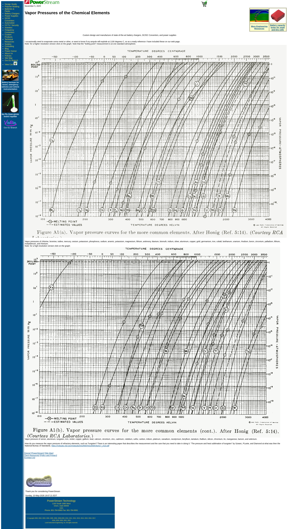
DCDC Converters (9, 19)
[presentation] (45, 466)
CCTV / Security (12, 25)
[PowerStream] (37, 453)
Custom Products (8, 35)
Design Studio (11, 4)
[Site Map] (49, 453)
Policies (8, 56)
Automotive (9, 23)
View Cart (11, 64)
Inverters (8, 27)
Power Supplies (11, 16)
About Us (9, 53)
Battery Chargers (12, 13)
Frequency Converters (9, 31)
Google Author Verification (61, 525)
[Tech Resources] (31, 455)
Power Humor (11, 51)
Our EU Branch (11, 60)
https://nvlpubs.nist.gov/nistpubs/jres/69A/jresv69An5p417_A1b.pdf (80, 446)
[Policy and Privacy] (48, 455)
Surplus (8, 44)
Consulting (9, 46)
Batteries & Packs (9, 10)
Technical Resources (9, 40)
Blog (7, 49)
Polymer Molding (12, 6)
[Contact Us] (29, 457)
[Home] (27, 453)
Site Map (8, 58)
